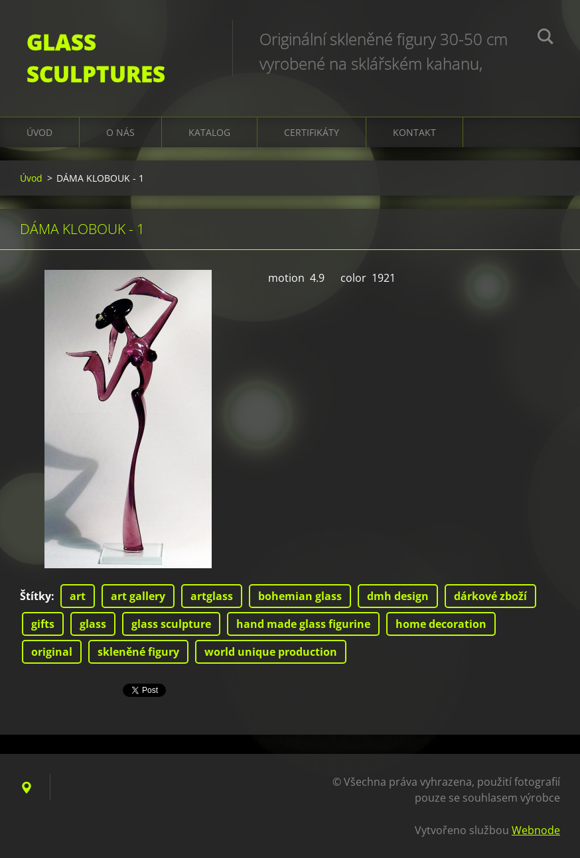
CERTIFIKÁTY (311, 132)
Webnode (536, 830)
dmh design (398, 596)
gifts (42, 624)
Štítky (35, 596)
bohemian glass (300, 596)
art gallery (138, 596)
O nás (120, 132)
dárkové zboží (490, 596)
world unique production (270, 651)
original (51, 651)
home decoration (441, 624)
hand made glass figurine (303, 624)
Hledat (545, 38)
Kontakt (414, 132)
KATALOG (209, 132)
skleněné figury (138, 651)
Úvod (39, 132)
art (78, 596)
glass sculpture (171, 624)
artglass (211, 596)
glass (93, 624)
